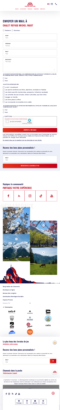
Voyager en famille (11, 97)
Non (6, 80)
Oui (6, 78)
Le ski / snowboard (11, 87)
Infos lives (17, 408)
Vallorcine (42, 8)
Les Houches (23, 8)
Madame (8, 30)
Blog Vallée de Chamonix (11, 286)
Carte (30, 408)
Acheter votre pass (10, 344)
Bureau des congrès (9, 293)
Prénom (7, 43)
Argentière (36, 8)
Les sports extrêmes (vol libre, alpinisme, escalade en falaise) (25, 89)
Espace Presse (8, 300)
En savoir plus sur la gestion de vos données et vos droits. (22, 140)
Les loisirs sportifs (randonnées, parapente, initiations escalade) (26, 92)
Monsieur (17, 30)
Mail (6, 51)
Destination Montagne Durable (13, 296)
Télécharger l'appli (10, 373)
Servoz (17, 8)
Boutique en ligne (9, 290)
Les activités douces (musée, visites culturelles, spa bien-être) (25, 94)
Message (8, 59)
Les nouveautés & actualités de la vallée (18, 102)
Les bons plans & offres (13, 99)
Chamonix (30, 8)
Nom (6, 35)
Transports (42, 408)
